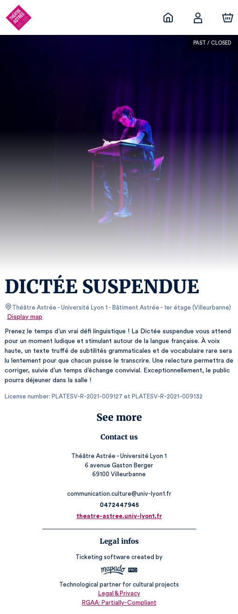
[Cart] (227, 17)
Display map (25, 317)
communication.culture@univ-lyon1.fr (119, 493)
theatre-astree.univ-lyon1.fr (119, 516)
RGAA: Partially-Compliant (119, 602)
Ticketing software (104, 556)
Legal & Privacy (119, 593)
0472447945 (119, 504)
